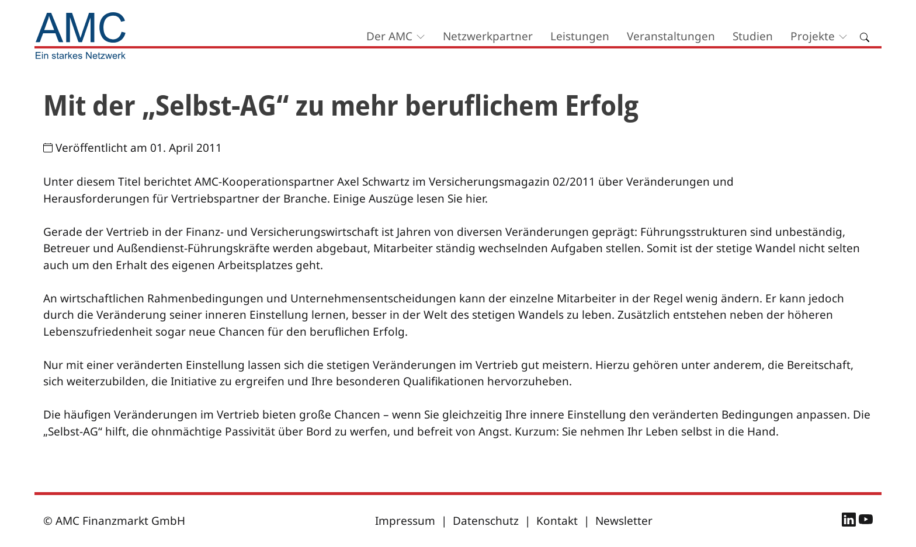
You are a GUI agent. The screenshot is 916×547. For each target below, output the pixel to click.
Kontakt (557, 520)
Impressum (405, 520)
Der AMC (389, 36)
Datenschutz (486, 520)
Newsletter (624, 520)
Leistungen (579, 36)
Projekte (812, 36)
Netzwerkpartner (488, 36)
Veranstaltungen (671, 36)
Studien (753, 36)
